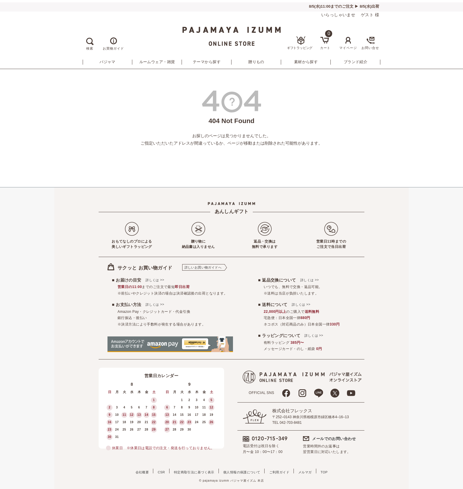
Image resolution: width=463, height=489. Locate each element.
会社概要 (130, 471)
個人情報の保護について (241, 471)
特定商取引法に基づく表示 (190, 471)
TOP (336, 471)
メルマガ (313, 471)
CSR (153, 471)
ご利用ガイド (283, 471)
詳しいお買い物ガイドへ (203, 267)
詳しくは (155, 280)
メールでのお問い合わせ (334, 438)
